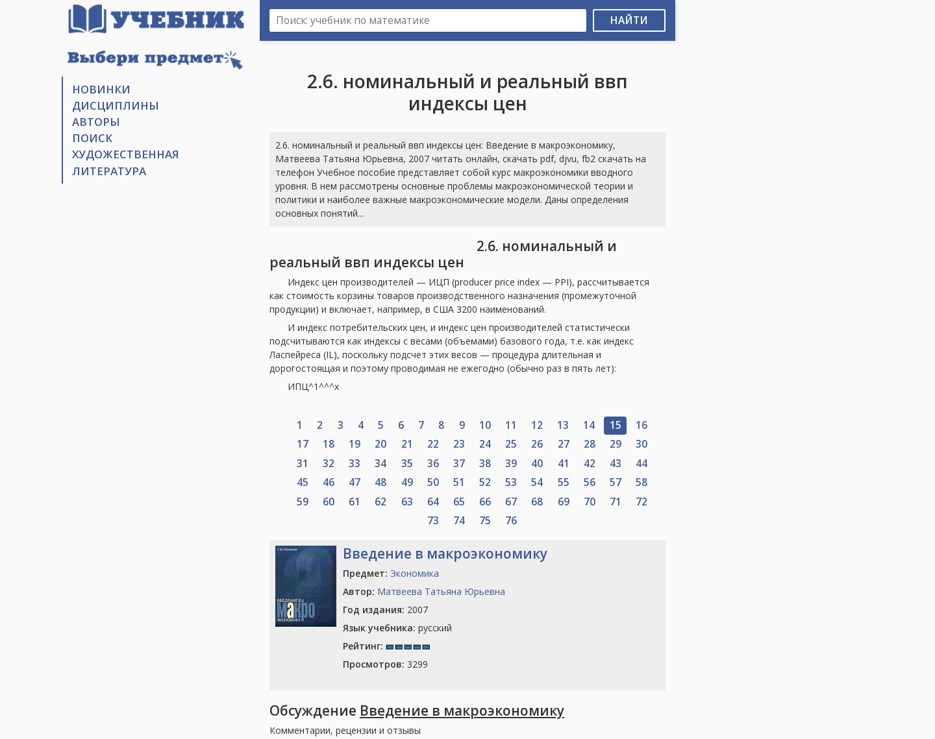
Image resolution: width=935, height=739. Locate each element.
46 (328, 482)
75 (485, 520)
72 (641, 502)
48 (380, 482)
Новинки (101, 89)
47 (354, 482)
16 (641, 425)
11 (511, 425)
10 (485, 425)
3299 (385, 664)
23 (459, 444)
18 (328, 444)
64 (433, 502)
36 (433, 463)
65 (459, 502)
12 (537, 425)
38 (485, 463)
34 (380, 463)
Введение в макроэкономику (445, 553)
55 (563, 482)
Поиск (92, 137)
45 (302, 482)
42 (589, 463)
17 (302, 444)
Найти (629, 20)
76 (511, 520)
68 (537, 502)
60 (328, 502)
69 (563, 502)
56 (589, 482)
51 (459, 482)
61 (354, 502)
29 (615, 444)
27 (563, 444)
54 (537, 482)
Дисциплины (115, 105)
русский (397, 628)
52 (485, 482)
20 (380, 444)
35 (407, 463)
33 (354, 463)
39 (511, 463)
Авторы (96, 121)
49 (407, 482)
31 (302, 463)
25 (511, 444)
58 (641, 482)
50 (433, 482)
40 (537, 463)
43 (615, 463)
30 (641, 444)
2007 (385, 609)
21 (407, 444)
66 (485, 502)
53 (511, 482)
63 (407, 502)
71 (615, 502)
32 (328, 463)
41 (563, 463)
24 (485, 444)
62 (380, 502)
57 (615, 482)
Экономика (414, 573)
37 (459, 463)
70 (589, 502)
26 (537, 444)
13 (563, 425)
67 (511, 502)
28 (589, 444)
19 (354, 444)
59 (302, 502)
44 (641, 463)
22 (433, 444)
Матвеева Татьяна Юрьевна (441, 591)
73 (433, 520)
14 (589, 425)
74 (459, 520)
